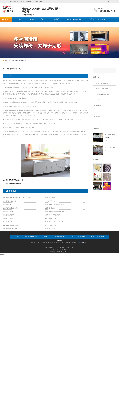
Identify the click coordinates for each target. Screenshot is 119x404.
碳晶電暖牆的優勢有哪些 (10, 201)
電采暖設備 (98, 122)
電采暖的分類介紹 (8, 218)
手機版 (86, 242)
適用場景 (56, 19)
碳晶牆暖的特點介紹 (50, 208)
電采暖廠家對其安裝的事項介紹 (12, 229)
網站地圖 (2, 254)
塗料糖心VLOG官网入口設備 (102, 83)
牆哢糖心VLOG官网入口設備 (102, 88)
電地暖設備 (98, 105)
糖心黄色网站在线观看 (74, 19)
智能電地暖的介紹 (50, 201)
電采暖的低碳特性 (14, 183)
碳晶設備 (98, 116)
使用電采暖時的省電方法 (52, 225)
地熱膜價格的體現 (50, 197)
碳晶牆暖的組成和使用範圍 (52, 215)
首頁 (6, 19)
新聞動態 (19, 60)
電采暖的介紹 (7, 204)
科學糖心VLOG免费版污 (37, 19)
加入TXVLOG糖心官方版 (97, 19)
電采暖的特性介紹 (8, 222)
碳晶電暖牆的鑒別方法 (51, 218)
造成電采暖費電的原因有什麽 (11, 225)
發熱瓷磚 (98, 99)
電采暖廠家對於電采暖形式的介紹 (54, 204)
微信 (108, 1)
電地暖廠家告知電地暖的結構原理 (54, 211)
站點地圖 (59, 240)
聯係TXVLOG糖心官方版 (12, 24)
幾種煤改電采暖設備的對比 (10, 208)
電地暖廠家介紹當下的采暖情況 (54, 222)
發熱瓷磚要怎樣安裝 (15, 180)
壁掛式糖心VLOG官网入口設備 (102, 94)
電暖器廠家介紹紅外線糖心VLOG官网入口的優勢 (17, 197)
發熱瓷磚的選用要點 (9, 211)
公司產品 (19, 19)
